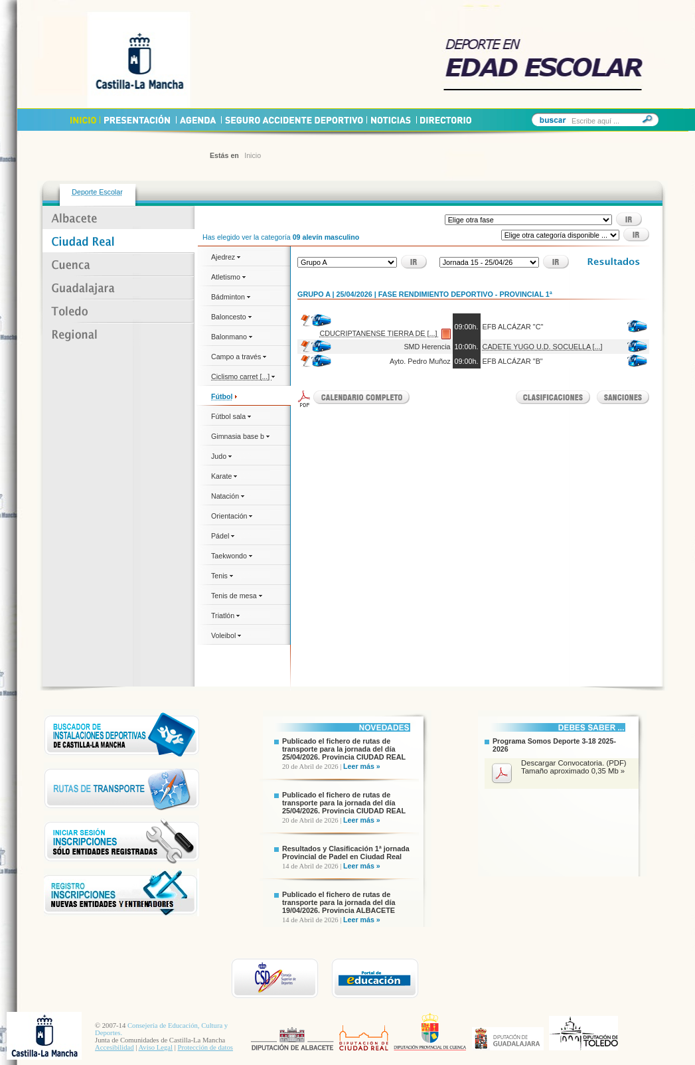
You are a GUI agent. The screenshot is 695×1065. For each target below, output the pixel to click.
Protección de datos (205, 1047)
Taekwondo (231, 556)
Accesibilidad (114, 1047)
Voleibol (226, 635)
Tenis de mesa (236, 596)
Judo (221, 456)
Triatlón (225, 615)
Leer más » (361, 766)
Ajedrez (225, 257)
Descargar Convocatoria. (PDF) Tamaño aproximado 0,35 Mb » (574, 767)
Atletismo (228, 277)
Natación (227, 496)
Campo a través (238, 357)
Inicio (252, 155)
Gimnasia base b (240, 436)
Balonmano (231, 337)
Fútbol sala (231, 416)
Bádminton (230, 297)
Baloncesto (231, 317)
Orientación (231, 516)
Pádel (222, 536)
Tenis (222, 576)
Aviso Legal (155, 1047)
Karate (224, 476)
